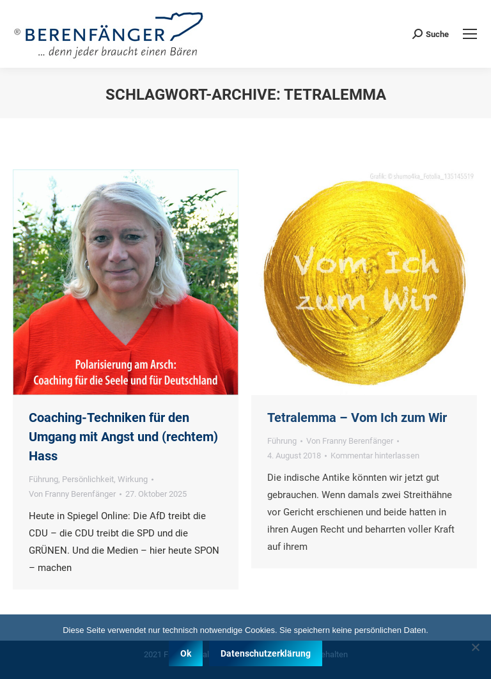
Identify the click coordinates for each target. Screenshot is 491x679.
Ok (185, 653)
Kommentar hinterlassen (375, 455)
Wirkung (133, 479)
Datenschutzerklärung (266, 653)
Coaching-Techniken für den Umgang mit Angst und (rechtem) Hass (123, 437)
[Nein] (475, 647)
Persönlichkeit (88, 479)
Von (72, 494)
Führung (43, 479)
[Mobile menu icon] (470, 34)
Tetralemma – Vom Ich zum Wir (357, 417)
